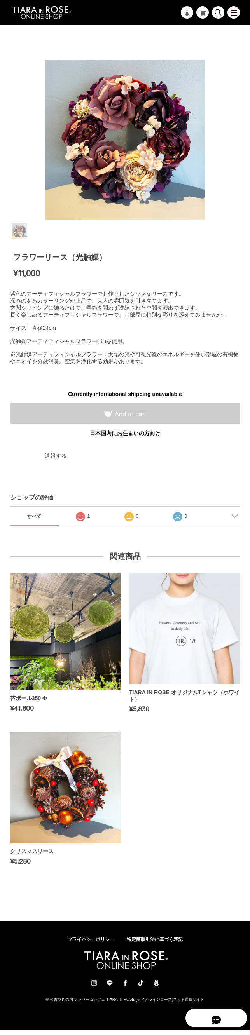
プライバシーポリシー (91, 945)
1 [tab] (19, 231)
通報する (55, 456)
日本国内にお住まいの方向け (125, 433)
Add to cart (129, 414)
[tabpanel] (125, 140)
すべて (34, 516)
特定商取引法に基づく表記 (155, 945)
